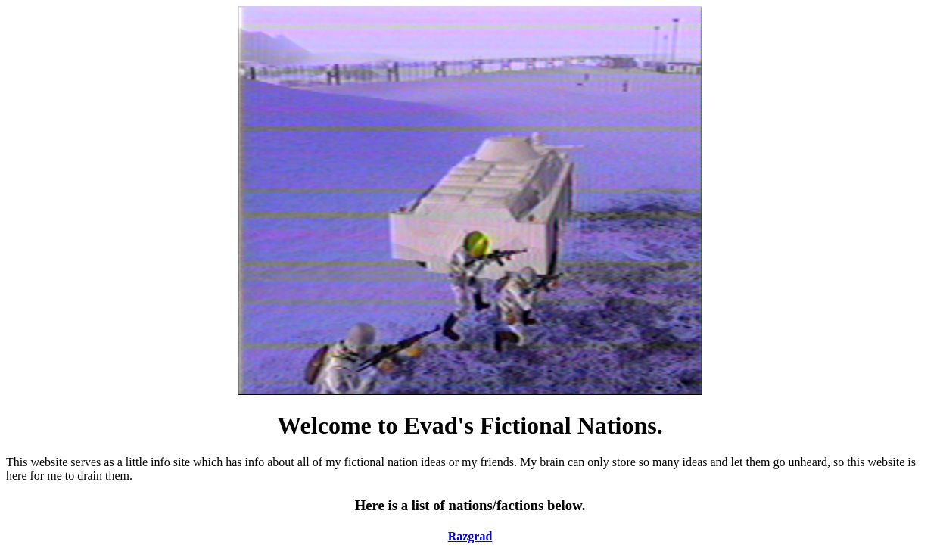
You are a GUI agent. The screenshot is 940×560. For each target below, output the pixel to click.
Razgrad (470, 536)
